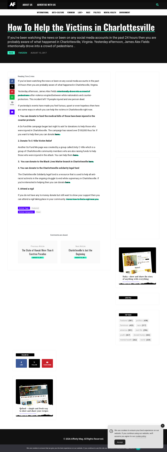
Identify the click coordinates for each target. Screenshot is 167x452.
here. (58, 134)
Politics (97, 12)
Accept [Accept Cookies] (120, 443)
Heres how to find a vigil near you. (82, 199)
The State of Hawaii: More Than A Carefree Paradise (37, 252)
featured (35, 208)
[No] (164, 448)
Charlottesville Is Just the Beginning (80, 252)
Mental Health (110, 12)
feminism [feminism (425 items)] (127, 325)
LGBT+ (80, 12)
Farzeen (23, 53)
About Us (27, 4)
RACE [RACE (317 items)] (141, 325)
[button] (157, 4)
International (43, 12)
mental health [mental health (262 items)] (128, 340)
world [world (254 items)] (145, 340)
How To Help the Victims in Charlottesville (81, 27)
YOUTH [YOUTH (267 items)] (125, 335)
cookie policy (140, 437)
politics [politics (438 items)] (142, 320)
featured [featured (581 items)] (126, 320)
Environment (124, 12)
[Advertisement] (137, 112)
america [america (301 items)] (126, 330)
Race (88, 12)
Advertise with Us (46, 4)
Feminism (71, 12)
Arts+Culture (58, 12)
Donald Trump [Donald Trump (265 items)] (142, 335)
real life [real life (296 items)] (141, 330)
